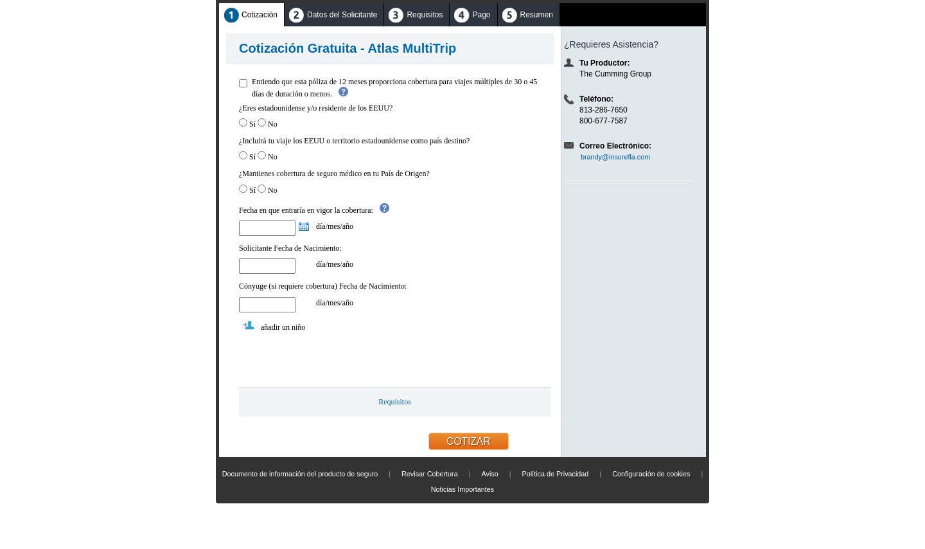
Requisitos (394, 401)
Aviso (489, 474)
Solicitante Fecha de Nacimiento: (290, 248)
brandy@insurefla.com (615, 157)
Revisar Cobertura (429, 474)
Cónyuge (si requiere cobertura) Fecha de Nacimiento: (323, 286)
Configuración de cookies (651, 474)
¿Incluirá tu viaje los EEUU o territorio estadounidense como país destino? (354, 140)
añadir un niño (283, 327)
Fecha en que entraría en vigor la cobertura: (306, 210)
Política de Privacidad (555, 474)
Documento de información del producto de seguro (300, 474)
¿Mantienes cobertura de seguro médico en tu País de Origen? (334, 173)
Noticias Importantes (462, 489)
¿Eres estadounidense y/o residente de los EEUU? (315, 108)
